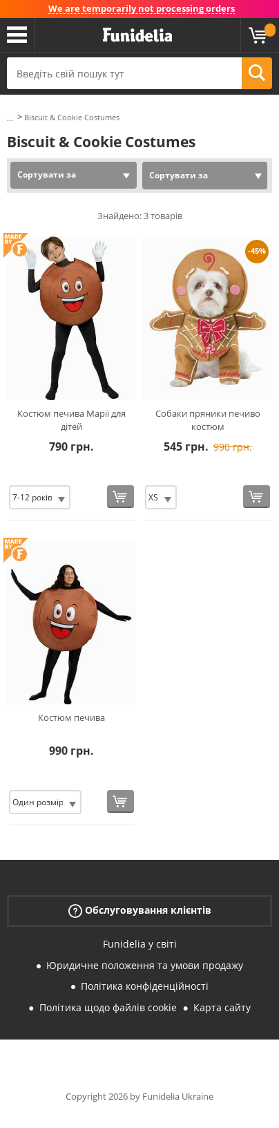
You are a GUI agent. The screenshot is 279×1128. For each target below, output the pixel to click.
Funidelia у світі (140, 943)
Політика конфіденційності (145, 986)
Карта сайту (222, 1007)
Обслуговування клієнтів (139, 910)
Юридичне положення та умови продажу (144, 965)
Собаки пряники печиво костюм (207, 420)
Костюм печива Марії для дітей (71, 420)
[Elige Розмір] (39, 497)
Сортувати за (46, 174)
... (10, 118)
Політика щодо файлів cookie (108, 1007)
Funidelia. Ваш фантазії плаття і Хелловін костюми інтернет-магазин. (137, 35)
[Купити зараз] (120, 496)
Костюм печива (71, 717)
